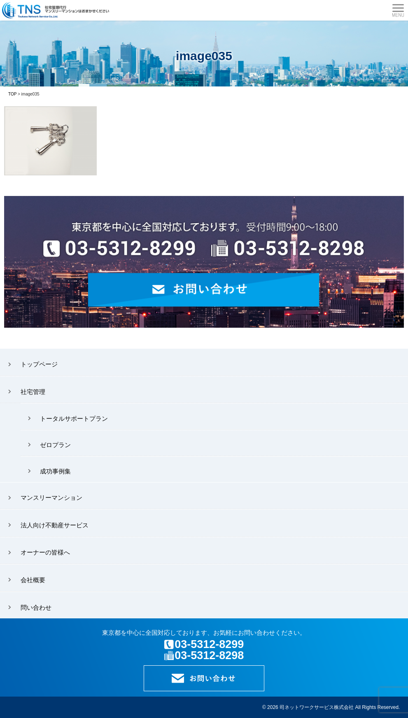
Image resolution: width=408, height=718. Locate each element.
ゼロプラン (55, 444)
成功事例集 (55, 471)
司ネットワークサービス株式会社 (317, 707)
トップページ (39, 364)
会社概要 (33, 579)
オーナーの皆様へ (45, 552)
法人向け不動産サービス (55, 525)
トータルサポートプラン (74, 418)
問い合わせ (36, 607)
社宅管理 (33, 391)
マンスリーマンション (51, 497)
